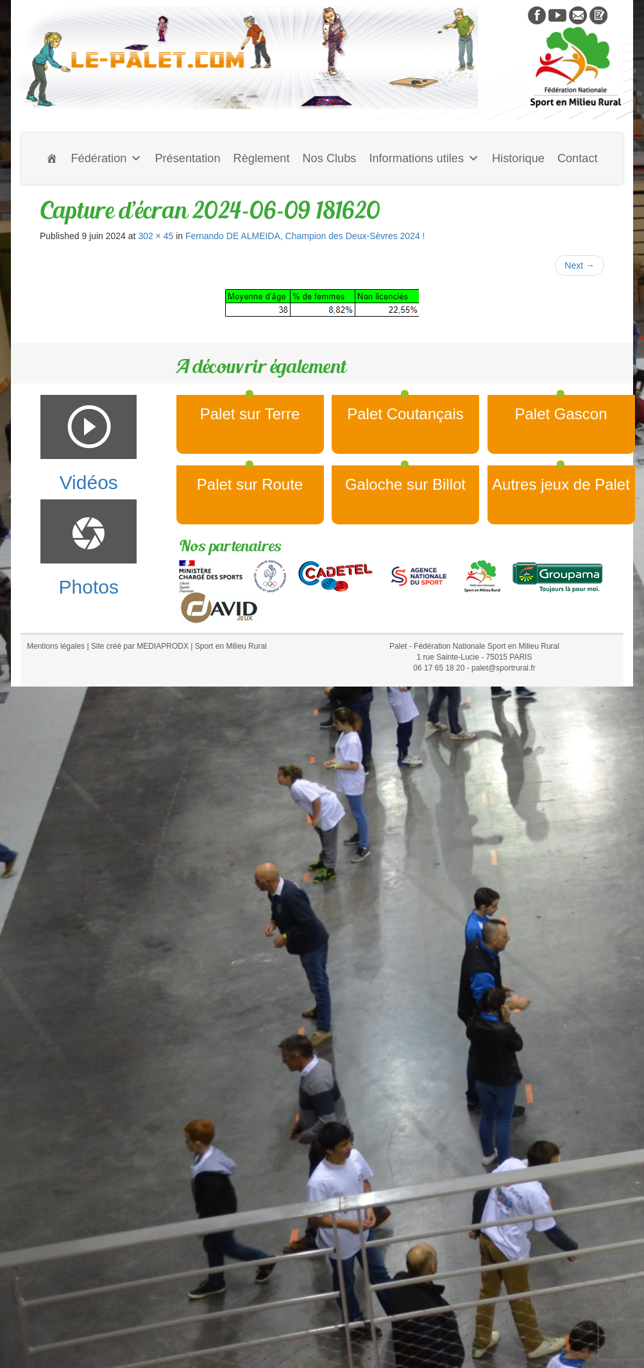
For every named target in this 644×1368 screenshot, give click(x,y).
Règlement (261, 158)
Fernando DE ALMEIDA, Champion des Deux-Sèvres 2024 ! (305, 236)
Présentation (187, 158)
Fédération (106, 158)
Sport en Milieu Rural (231, 646)
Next (579, 265)
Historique (518, 158)
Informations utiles (424, 158)
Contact (577, 158)
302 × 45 (155, 236)
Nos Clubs (329, 158)
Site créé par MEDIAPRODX (140, 646)
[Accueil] (52, 158)
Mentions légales (56, 646)
